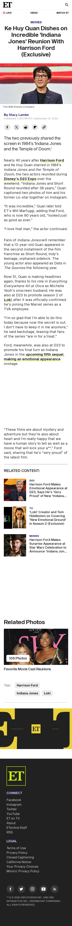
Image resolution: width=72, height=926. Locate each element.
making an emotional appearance (32, 359)
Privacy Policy (17, 853)
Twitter (12, 809)
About (11, 823)
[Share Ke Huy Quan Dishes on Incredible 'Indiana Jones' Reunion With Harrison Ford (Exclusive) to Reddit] (25, 128)
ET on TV (13, 818)
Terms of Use (16, 848)
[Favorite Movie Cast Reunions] (36, 647)
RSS (10, 832)
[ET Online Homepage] (8, 5)
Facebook (14, 800)
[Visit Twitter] (21, 889)
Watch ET (62, 13)
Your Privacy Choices (22, 866)
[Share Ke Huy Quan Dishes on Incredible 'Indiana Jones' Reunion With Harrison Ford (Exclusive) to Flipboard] (34, 128)
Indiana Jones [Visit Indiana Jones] (27, 693)
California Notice (19, 862)
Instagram (14, 804)
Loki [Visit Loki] (47, 693)
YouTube (13, 814)
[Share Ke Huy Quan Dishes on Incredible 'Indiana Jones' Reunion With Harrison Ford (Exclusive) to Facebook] (7, 128)
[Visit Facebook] (10, 889)
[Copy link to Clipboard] (44, 128)
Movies (36, 22)
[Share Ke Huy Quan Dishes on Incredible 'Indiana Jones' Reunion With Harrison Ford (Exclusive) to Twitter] (16, 128)
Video (34, 13)
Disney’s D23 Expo (20, 179)
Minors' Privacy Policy (23, 871)
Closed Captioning (20, 857)
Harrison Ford (52, 160)
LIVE (9, 13)
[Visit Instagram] (32, 889)
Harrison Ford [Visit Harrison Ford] (27, 685)
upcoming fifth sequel (44, 354)
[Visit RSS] (54, 889)
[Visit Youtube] (43, 889)
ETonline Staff (17, 827)
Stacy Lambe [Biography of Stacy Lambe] (19, 115)
